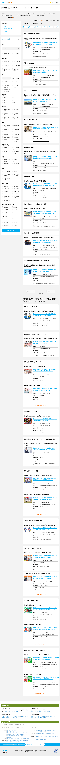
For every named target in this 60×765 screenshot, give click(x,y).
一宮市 (48, 711)
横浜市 (3, 710)
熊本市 (44, 717)
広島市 (47, 716)
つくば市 (21, 735)
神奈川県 (8, 732)
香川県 (24, 740)
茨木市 (26, 716)
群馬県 (8, 737)
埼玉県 (8, 734)
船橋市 (23, 734)
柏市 (26, 734)
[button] (57, 26)
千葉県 (20, 734)
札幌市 (32, 716)
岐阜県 (24, 738)
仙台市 (36, 716)
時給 (51, 20)
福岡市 (39, 716)
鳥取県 (14, 740)
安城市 (44, 711)
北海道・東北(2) (8, 28)
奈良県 (44, 731)
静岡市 (40, 710)
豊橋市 (40, 711)
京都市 (7, 716)
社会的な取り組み (27, 750)
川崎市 (27, 710)
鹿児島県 (37, 739)
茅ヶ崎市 (21, 732)
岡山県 (11, 740)
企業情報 (16, 750)
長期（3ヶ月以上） (7, 75)
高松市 (27, 740)
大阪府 (37, 730)
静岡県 (18, 738)
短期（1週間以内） (17, 67)
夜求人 (44, 27)
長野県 (56, 736)
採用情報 (32, 750)
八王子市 (11, 730)
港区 (16, 710)
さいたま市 (12, 710)
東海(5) (5, 26)
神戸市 (11, 716)
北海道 (37, 733)
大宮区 (17, 734)
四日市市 (33, 711)
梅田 (40, 730)
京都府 (37, 731)
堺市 (19, 716)
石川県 (44, 736)
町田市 (15, 730)
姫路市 (22, 716)
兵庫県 (48, 730)
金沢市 (46, 736)
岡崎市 (15, 738)
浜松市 (36, 710)
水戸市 (18, 735)
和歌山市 (15, 716)
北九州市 (40, 717)
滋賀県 (40, 731)
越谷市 (17, 711)
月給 (58, 20)
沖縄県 (45, 739)
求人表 (50, 27)
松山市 (43, 716)
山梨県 (53, 736)
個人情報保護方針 (44, 750)
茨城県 (15, 735)
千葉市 (23, 710)
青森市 (32, 717)
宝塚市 (3, 717)
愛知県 (8, 738)
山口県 (21, 740)
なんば (45, 730)
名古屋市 (33, 710)
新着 (47, 20)
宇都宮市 (11, 735)
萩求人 (32, 27)
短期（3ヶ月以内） (17, 71)
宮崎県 (41, 739)
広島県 (8, 740)
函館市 (36, 717)
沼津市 (48, 710)
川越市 (11, 734)
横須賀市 (13, 711)
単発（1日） (6, 66)
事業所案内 (21, 750)
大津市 (7, 717)
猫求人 (38, 27)
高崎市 (11, 737)
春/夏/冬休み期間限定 (17, 75)
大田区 (9, 711)
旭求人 (26, 27)
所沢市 (14, 734)
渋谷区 (19, 710)
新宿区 (7, 710)
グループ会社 (37, 750)
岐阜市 (52, 710)
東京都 (8, 730)
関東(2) (5, 31)
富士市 (44, 710)
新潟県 (37, 736)
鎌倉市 (24, 732)
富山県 (40, 736)
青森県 (53, 733)
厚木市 (27, 732)
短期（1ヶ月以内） (7, 71)
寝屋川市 (15, 717)
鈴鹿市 (36, 711)
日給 (54, 20)
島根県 (18, 740)
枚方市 (11, 717)
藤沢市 (17, 732)
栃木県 (8, 735)
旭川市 (51, 716)
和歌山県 (47, 731)
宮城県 (47, 733)
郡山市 (55, 716)
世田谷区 (5, 711)
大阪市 (3, 716)
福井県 (50, 736)
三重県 (27, 738)
